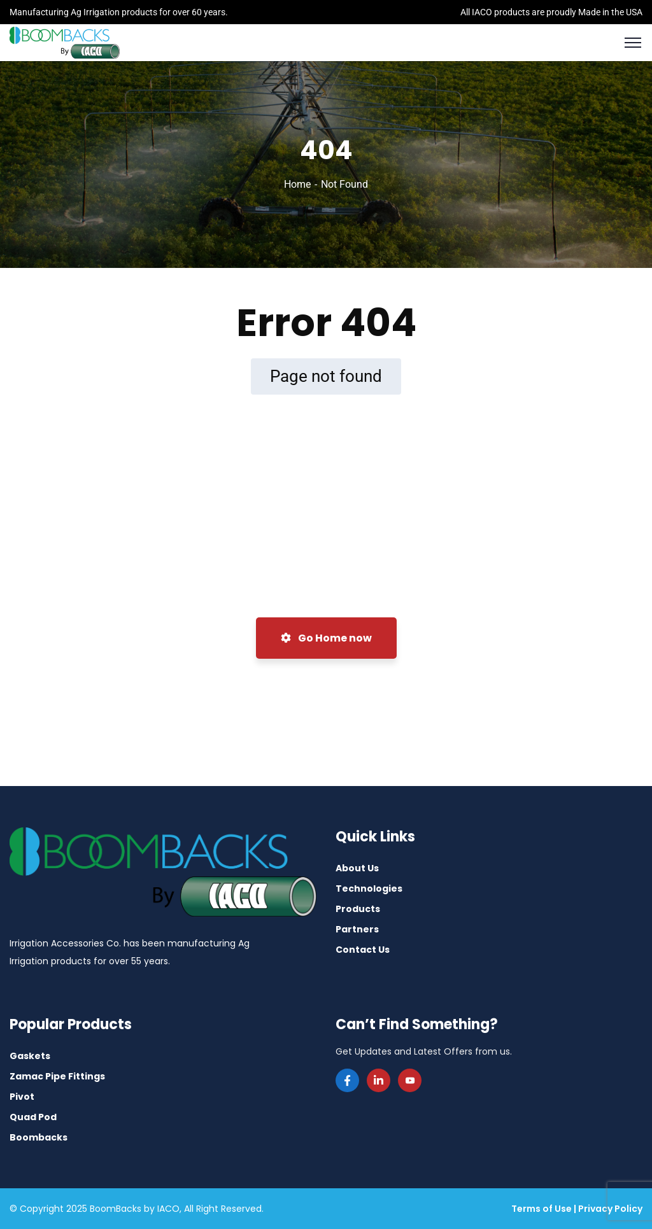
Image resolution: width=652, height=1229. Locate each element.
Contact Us (363, 949)
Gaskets (30, 1056)
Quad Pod (33, 1117)
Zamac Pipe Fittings (57, 1076)
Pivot (22, 1096)
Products (358, 908)
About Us (357, 868)
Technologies (369, 888)
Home (297, 184)
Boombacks (38, 1137)
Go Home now (326, 638)
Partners (357, 929)
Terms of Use (541, 1208)
